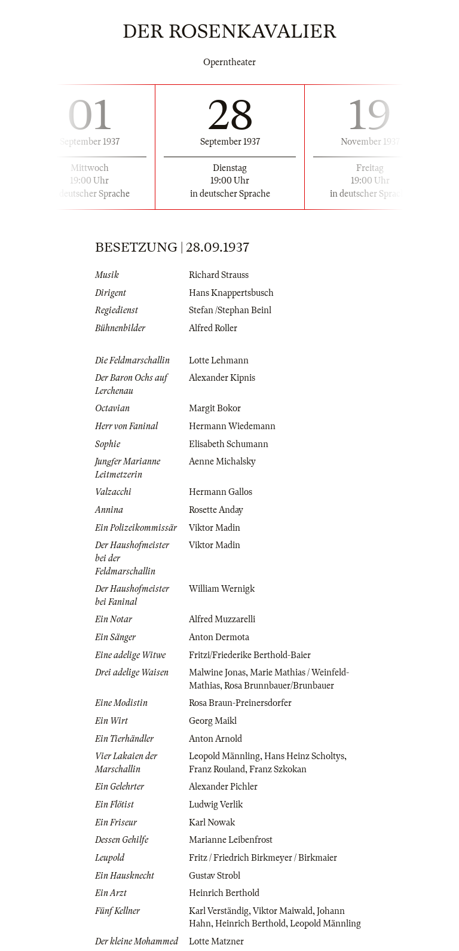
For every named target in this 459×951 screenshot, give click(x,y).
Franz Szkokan (278, 769)
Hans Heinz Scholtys (304, 756)
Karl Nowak (212, 822)
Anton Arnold (215, 739)
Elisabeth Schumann (228, 444)
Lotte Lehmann (219, 360)
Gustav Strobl (214, 875)
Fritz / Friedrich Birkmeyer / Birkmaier (263, 858)
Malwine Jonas (217, 672)
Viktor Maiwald (283, 911)
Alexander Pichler (223, 786)
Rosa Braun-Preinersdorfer (240, 703)
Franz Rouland (217, 769)
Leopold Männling (224, 756)
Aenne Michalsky (222, 461)
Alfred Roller (213, 328)
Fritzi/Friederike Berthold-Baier (250, 655)
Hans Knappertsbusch (231, 293)
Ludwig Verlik (216, 804)
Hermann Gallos (220, 492)
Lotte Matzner (216, 941)
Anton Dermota (219, 637)
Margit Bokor (215, 408)
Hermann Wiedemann (232, 426)
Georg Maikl (213, 721)
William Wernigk (222, 589)
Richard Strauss (219, 275)
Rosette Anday (216, 510)
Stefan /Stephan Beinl (230, 310)
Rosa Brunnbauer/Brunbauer (279, 685)
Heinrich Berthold (224, 893)
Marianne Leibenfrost (231, 840)
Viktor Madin (214, 528)
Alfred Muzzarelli (222, 619)
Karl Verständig (219, 911)
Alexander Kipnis (222, 378)
